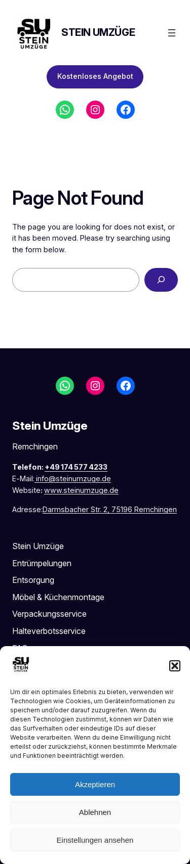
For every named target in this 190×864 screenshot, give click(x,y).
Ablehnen (95, 812)
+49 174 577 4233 (76, 467)
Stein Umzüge (98, 32)
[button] (175, 666)
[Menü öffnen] (172, 33)
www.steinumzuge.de (81, 490)
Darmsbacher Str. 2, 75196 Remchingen (110, 509)
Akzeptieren (95, 784)
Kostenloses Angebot (95, 76)
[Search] (161, 280)
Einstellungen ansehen (95, 840)
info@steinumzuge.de (73, 478)
